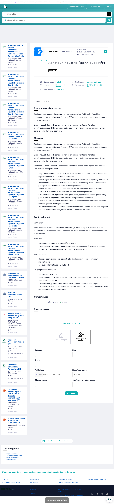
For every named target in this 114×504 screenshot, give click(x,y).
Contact (33, 493)
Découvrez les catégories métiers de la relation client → (38, 472)
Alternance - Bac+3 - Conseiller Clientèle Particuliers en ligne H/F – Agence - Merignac (16, 191)
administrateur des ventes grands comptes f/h (16, 315)
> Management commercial (68, 482)
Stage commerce (12, 454)
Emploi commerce (12, 458)
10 (67, 441)
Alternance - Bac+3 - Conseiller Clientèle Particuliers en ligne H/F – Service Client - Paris (16, 249)
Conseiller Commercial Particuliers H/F (14, 367)
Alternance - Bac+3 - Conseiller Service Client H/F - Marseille (16, 135)
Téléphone (39, 370)
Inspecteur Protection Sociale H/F (16, 342)
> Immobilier (34, 482)
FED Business (54, 52)
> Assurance (34, 479)
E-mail (37, 360)
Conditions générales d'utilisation (70, 495)
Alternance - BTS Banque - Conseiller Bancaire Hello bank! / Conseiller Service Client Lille (16, 50)
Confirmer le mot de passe (83, 380)
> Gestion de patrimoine (11, 482)
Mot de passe (41, 380)
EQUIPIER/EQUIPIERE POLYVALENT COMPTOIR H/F (16, 420)
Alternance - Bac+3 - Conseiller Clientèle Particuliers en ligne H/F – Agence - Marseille (16, 220)
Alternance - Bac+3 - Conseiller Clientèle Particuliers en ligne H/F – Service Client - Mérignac (16, 108)
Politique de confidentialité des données (69, 490)
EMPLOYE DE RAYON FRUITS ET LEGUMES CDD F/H (16, 275)
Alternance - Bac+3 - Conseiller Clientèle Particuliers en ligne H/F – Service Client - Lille (16, 79)
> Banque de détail (65, 479)
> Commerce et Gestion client (96, 479)
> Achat (5, 479)
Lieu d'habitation (79, 370)
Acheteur (52, 70)
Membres (33, 489)
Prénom (38, 350)
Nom (74, 350)
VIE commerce (11, 460)
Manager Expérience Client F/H (15, 294)
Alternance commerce (14, 456)
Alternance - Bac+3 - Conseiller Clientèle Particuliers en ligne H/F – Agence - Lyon (16, 162)
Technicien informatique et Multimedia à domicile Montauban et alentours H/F (14, 394)
